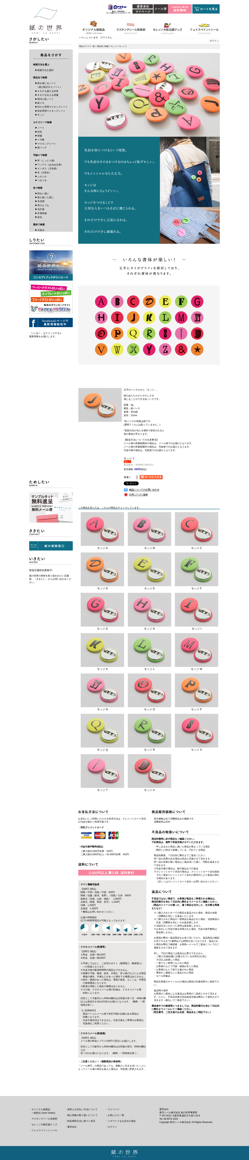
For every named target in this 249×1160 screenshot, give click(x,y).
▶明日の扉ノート (44, 99)
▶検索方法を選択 (44, 70)
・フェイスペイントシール (43, 1130)
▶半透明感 (41, 213)
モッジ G (102, 628)
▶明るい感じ (42, 193)
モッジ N (102, 709)
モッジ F (196, 588)
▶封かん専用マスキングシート (51, 106)
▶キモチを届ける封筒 (46, 91)
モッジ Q (102, 749)
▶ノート (39, 127)
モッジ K (102, 669)
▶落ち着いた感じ (44, 197)
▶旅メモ (39, 103)
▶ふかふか (41, 176)
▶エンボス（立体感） (46, 168)
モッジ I (196, 628)
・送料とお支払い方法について (81, 1109)
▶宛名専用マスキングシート (50, 111)
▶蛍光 (38, 217)
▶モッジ (39, 114)
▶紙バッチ (41, 147)
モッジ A (102, 548)
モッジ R (149, 749)
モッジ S (196, 749)
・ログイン (111, 1126)
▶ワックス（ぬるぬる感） (49, 164)
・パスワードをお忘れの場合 (120, 1121)
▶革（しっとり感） (45, 160)
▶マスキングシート (45, 143)
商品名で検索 (103, 46)
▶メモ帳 (39, 139)
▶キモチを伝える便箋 (46, 95)
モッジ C (196, 548)
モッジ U (149, 790)
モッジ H (149, 628)
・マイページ (112, 1109)
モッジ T (102, 790)
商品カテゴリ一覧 (87, 46)
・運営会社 (71, 1126)
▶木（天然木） (43, 172)
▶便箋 (38, 135)
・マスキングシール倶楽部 (43, 1118)
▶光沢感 (39, 209)
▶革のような (42, 205)
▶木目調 (39, 201)
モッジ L (149, 669)
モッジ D (102, 588)
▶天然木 (39, 230)
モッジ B (149, 548)
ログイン (214, 40)
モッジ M (196, 669)
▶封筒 (38, 132)
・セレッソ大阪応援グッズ (43, 1124)
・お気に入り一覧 (114, 1115)
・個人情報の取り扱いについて (81, 1115)
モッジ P (196, 709)
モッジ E (149, 588)
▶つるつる (41, 180)
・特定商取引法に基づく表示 (80, 1121)
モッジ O (149, 709)
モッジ (114, 46)
